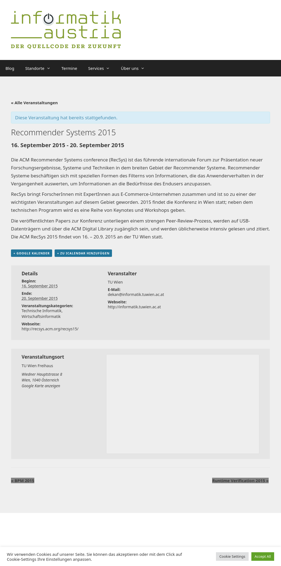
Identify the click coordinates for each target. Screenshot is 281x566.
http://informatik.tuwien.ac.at (134, 306)
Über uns (135, 68)
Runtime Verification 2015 (240, 480)
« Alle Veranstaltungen (34, 102)
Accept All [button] (263, 556)
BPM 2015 (22, 480)
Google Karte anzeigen (41, 385)
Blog (9, 68)
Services (101, 68)
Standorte (40, 68)
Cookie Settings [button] (232, 556)
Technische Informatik (42, 310)
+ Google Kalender (31, 253)
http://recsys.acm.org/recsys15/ (50, 328)
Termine (69, 68)
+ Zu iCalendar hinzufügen (83, 253)
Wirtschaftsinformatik (41, 316)
